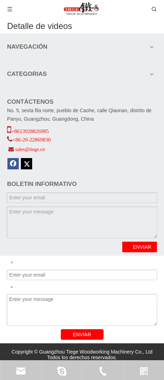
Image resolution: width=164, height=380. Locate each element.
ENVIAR (142, 247)
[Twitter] (26, 163)
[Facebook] (13, 163)
